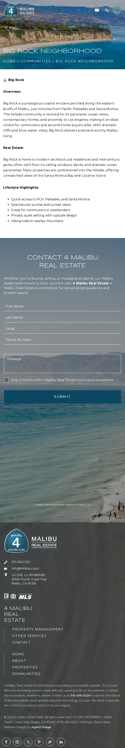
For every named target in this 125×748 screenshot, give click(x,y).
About (19, 661)
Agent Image (41, 727)
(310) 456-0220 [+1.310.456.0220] (67, 722)
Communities (26, 674)
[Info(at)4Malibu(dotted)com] (97, 10)
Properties (25, 667)
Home (18, 654)
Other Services (29, 636)
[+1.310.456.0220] (107, 10)
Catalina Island (94, 175)
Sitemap (86, 722)
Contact (21, 642)
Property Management (38, 629)
